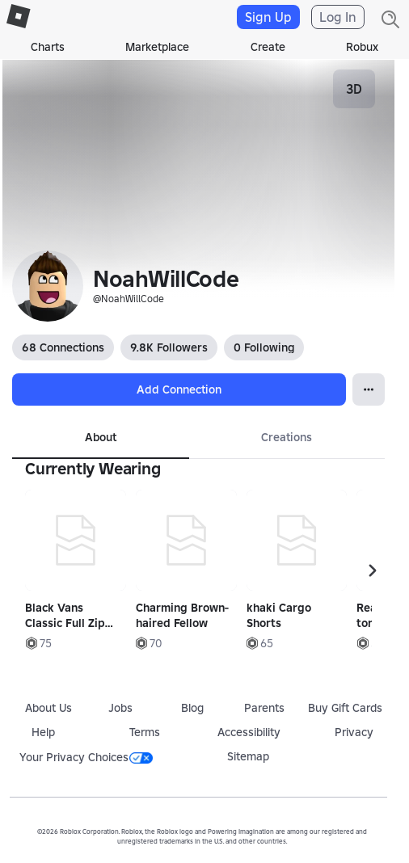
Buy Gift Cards (345, 708)
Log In (337, 17)
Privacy (354, 732)
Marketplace (157, 47)
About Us (48, 708)
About (100, 437)
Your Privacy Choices (86, 757)
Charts (48, 47)
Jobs (120, 708)
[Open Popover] (368, 389)
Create (268, 47)
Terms (144, 732)
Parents (264, 708)
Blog (192, 708)
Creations (286, 437)
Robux (362, 47)
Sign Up (268, 17)
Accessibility (248, 732)
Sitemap (248, 756)
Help (43, 732)
